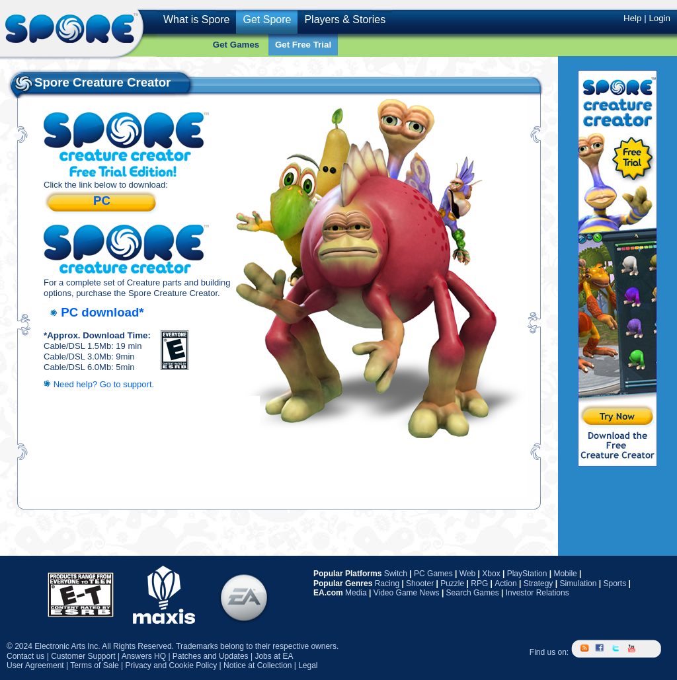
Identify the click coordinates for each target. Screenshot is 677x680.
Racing (387, 583)
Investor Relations (537, 592)
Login (659, 18)
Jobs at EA (274, 656)
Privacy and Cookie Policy (171, 665)
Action (505, 583)
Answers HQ (144, 656)
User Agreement (35, 665)
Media (356, 592)
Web (467, 573)
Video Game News (407, 592)
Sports (614, 583)
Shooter (420, 583)
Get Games (236, 45)
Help (632, 18)
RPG (479, 583)
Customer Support (83, 656)
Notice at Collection (257, 665)
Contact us (25, 656)
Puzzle (452, 583)
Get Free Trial (303, 45)
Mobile (565, 573)
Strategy (538, 583)
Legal (307, 665)
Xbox (491, 573)
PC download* (102, 312)
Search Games (472, 592)
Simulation (577, 583)
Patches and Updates (211, 656)
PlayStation (527, 573)
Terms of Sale (94, 665)
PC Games (433, 573)
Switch (395, 573)
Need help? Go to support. (104, 384)
